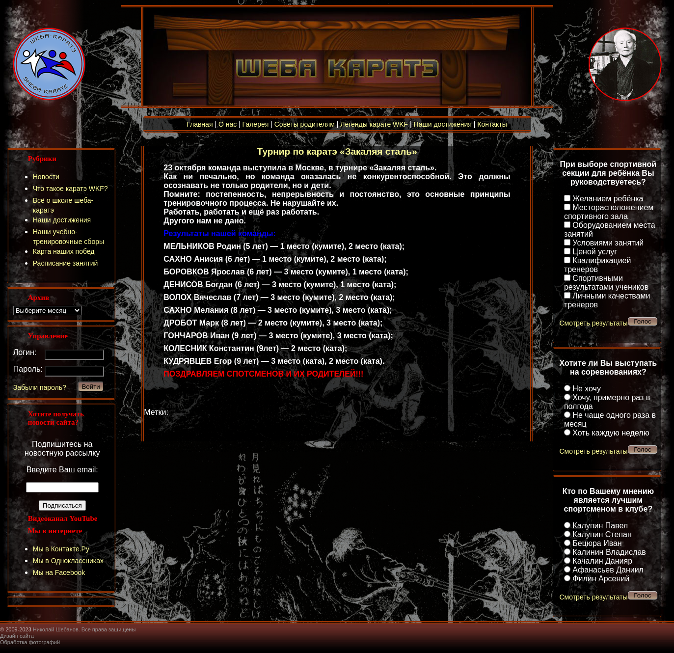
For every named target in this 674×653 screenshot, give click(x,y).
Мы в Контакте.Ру (61, 549)
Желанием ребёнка (607, 198)
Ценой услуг (594, 251)
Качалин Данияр (602, 561)
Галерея (256, 124)
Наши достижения (443, 124)
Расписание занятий (65, 263)
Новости (46, 177)
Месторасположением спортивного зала (608, 211)
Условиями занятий (608, 243)
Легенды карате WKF (374, 124)
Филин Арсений (600, 578)
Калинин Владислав (609, 552)
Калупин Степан (601, 534)
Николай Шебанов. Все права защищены (84, 629)
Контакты (492, 124)
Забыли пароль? (39, 387)
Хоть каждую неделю (610, 433)
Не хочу (586, 388)
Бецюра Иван (596, 543)
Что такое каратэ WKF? (70, 188)
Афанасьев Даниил (608, 570)
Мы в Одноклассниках (68, 561)
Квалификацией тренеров (597, 264)
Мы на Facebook (59, 572)
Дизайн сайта (17, 636)
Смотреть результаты (593, 323)
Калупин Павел (600, 525)
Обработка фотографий (30, 642)
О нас (227, 124)
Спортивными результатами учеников (606, 282)
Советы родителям (304, 124)
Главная (200, 124)
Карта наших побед (64, 251)
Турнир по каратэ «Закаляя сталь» (337, 151)
